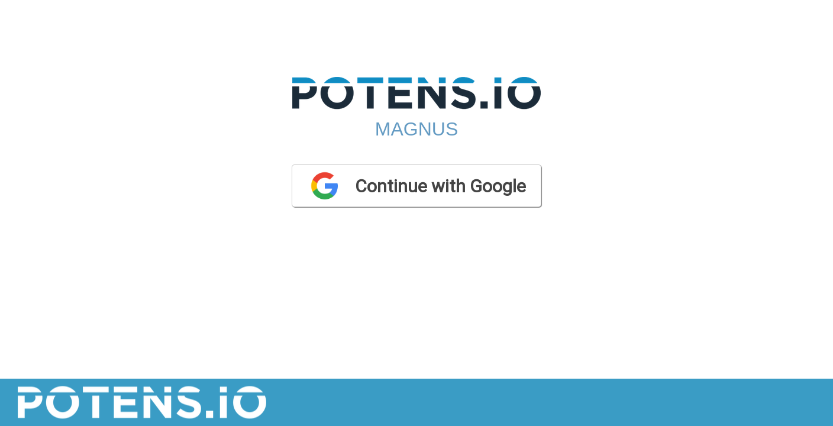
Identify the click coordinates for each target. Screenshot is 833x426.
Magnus (416, 129)
